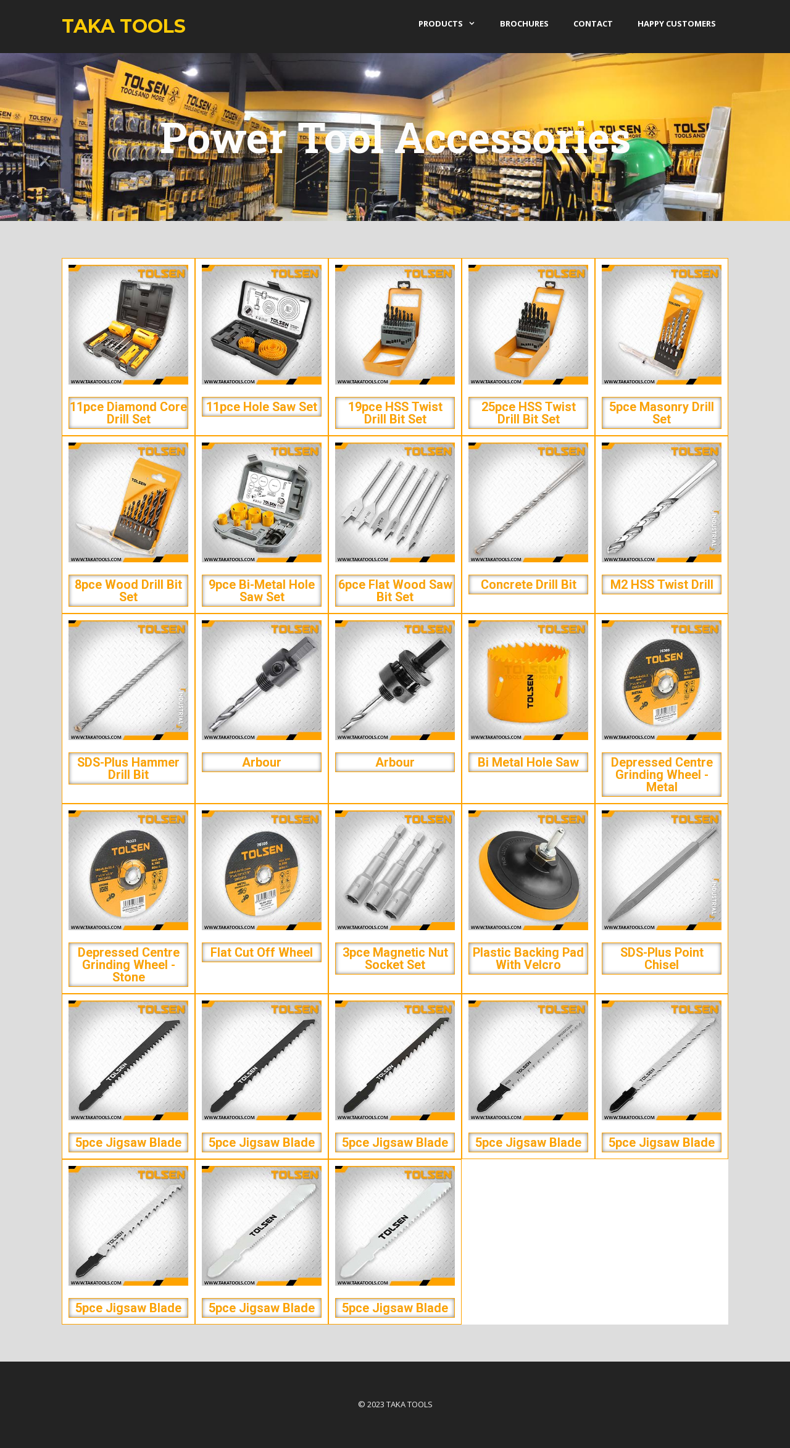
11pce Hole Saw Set (261, 406)
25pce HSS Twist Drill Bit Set (528, 412)
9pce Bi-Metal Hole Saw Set (262, 590)
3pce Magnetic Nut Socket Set (395, 958)
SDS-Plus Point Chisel (662, 958)
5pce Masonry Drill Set (661, 412)
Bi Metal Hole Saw (528, 762)
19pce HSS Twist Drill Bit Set (395, 412)
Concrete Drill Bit (528, 584)
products (453, 23)
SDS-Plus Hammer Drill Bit (128, 768)
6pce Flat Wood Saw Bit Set (395, 590)
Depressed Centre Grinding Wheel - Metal (662, 774)
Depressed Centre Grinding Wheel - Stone (129, 964)
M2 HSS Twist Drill (661, 584)
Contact (593, 23)
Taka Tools (124, 26)
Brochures (524, 23)
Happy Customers (677, 23)
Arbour (261, 762)
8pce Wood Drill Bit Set (128, 590)
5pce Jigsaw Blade (128, 1142)
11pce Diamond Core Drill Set (128, 412)
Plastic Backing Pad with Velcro (528, 958)
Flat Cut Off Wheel (261, 952)
